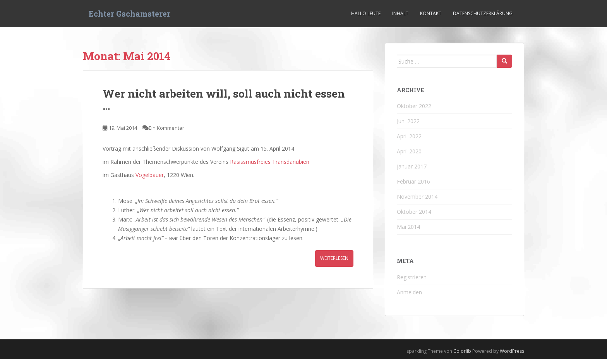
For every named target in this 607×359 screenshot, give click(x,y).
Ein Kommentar (166, 127)
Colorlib (462, 351)
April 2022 (409, 136)
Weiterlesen (334, 258)
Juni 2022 (408, 121)
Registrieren (412, 277)
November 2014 (417, 196)
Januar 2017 (412, 166)
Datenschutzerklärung (483, 13)
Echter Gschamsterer (129, 14)
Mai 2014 (408, 226)
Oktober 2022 (414, 106)
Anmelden (409, 292)
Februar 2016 (413, 181)
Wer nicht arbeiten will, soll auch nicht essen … (224, 99)
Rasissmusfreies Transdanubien (269, 161)
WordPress (512, 351)
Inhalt (400, 13)
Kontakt (430, 13)
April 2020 (409, 151)
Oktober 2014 (414, 211)
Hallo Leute (366, 13)
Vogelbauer (149, 175)
